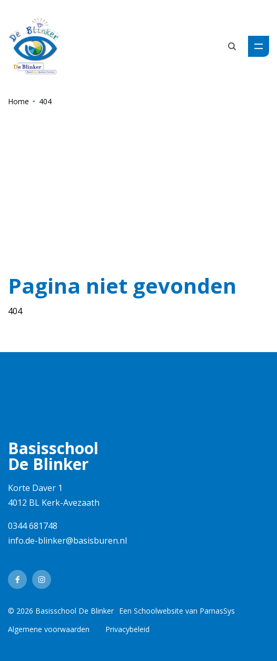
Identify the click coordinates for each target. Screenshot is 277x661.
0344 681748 (32, 526)
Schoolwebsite (158, 611)
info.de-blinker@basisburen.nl (67, 540)
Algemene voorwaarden (49, 629)
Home (18, 101)
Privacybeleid (127, 629)
